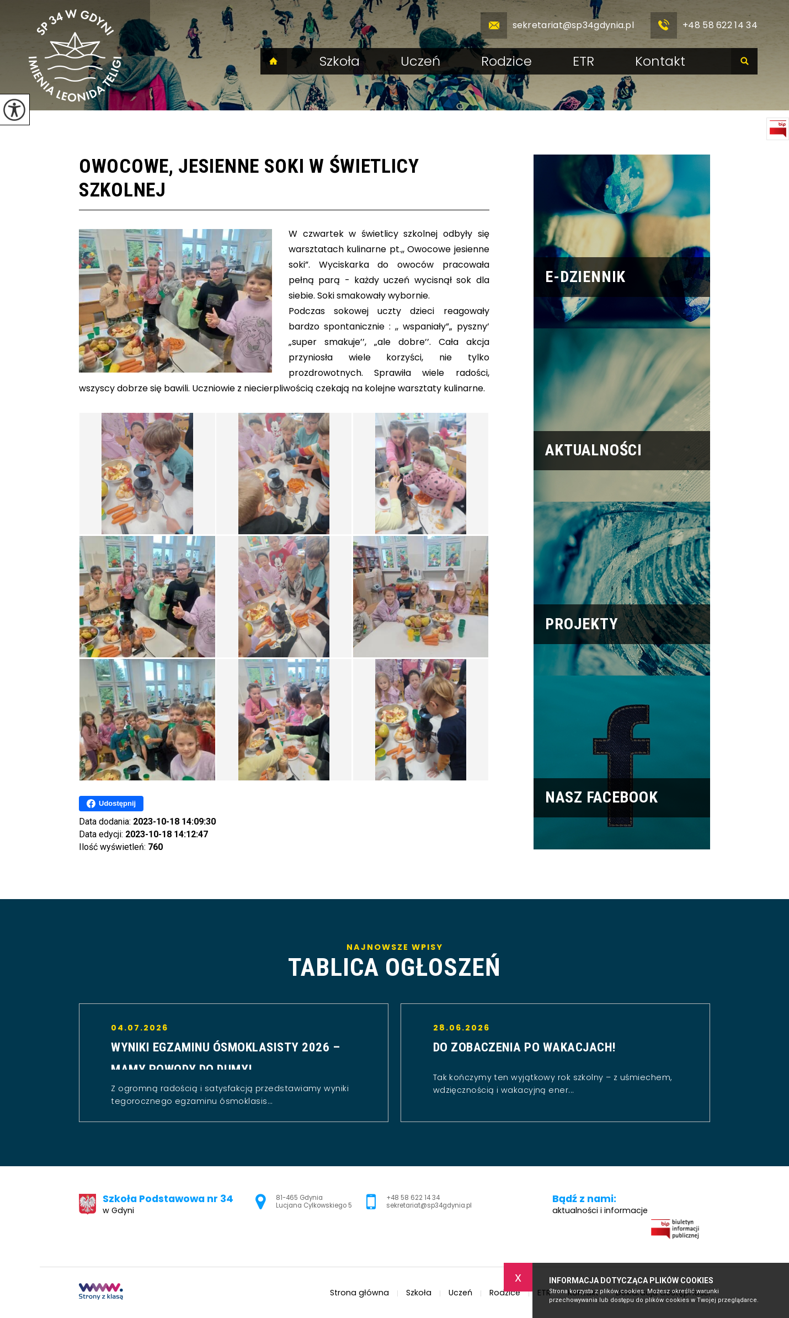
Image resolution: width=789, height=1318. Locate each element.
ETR (583, 61)
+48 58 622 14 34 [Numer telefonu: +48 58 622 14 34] (413, 1197)
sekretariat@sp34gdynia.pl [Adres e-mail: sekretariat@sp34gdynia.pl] (429, 1205)
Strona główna (273, 61)
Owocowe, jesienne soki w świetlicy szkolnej (249, 178)
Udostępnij (111, 803)
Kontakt (660, 61)
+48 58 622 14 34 (704, 25)
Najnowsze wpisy (394, 961)
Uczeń (420, 61)
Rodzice (506, 61)
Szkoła (339, 61)
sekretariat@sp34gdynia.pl (558, 25)
